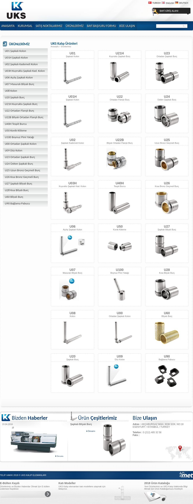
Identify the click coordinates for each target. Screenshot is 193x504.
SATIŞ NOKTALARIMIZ (49, 26)
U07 (72, 270)
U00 (120, 313)
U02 (72, 140)
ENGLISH (170, 3)
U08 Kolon (11, 90)
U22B (120, 140)
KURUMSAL (25, 26)
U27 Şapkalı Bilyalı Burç (18, 183)
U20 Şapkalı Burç (15, 97)
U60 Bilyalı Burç (14, 197)
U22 (120, 96)
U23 (167, 53)
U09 (120, 356)
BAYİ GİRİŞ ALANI (169, 10)
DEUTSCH (183, 3)
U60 (167, 313)
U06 (72, 226)
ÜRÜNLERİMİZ (75, 26)
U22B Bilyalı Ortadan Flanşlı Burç (24, 117)
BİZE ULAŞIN (127, 26)
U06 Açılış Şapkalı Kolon (19, 77)
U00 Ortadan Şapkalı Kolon (20, 144)
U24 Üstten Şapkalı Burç (19, 163)
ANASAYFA (8, 26)
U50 (120, 226)
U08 (72, 313)
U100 (119, 270)
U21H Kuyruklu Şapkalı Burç (21, 104)
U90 (167, 356)
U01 (72, 53)
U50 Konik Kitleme (16, 130)
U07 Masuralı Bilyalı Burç (19, 84)
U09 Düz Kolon (13, 150)
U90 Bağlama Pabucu (17, 203)
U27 (167, 226)
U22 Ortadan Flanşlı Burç (19, 110)
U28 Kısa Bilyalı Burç (17, 190)
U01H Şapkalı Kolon (16, 57)
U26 (167, 183)
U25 (167, 140)
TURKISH (156, 3)
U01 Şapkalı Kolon (15, 51)
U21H (120, 53)
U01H (72, 96)
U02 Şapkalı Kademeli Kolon (21, 64)
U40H (120, 183)
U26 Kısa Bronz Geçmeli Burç (22, 177)
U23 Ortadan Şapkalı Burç (20, 157)
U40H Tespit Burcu (16, 124)
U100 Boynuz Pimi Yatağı (19, 137)
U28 (167, 270)
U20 (72, 356)
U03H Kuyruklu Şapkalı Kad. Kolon (25, 71)
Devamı (59, 456)
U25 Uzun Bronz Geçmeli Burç (22, 170)
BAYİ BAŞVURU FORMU (101, 26)
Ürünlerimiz (66, 46)
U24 (167, 96)
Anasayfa (54, 46)
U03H (72, 183)
